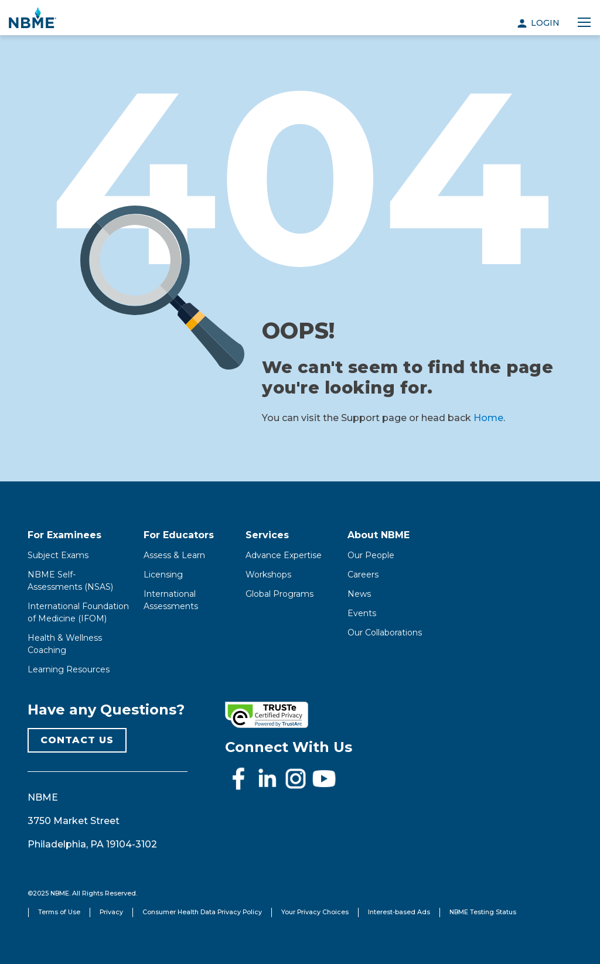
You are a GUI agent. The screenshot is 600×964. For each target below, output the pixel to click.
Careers (363, 574)
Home (488, 417)
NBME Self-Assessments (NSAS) (70, 580)
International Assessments (171, 600)
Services (267, 535)
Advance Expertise (284, 555)
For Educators (179, 535)
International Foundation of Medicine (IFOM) (78, 612)
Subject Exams (58, 555)
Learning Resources (69, 669)
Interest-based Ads (399, 912)
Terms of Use (59, 912)
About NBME (378, 535)
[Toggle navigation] (584, 23)
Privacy (111, 912)
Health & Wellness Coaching (65, 644)
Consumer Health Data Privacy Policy (202, 912)
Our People (370, 555)
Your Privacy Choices (315, 912)
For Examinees (64, 535)
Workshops (268, 574)
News (359, 594)
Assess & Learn (174, 555)
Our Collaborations (384, 632)
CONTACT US (77, 740)
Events (361, 613)
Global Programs (279, 594)
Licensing (163, 574)
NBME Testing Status (482, 912)
